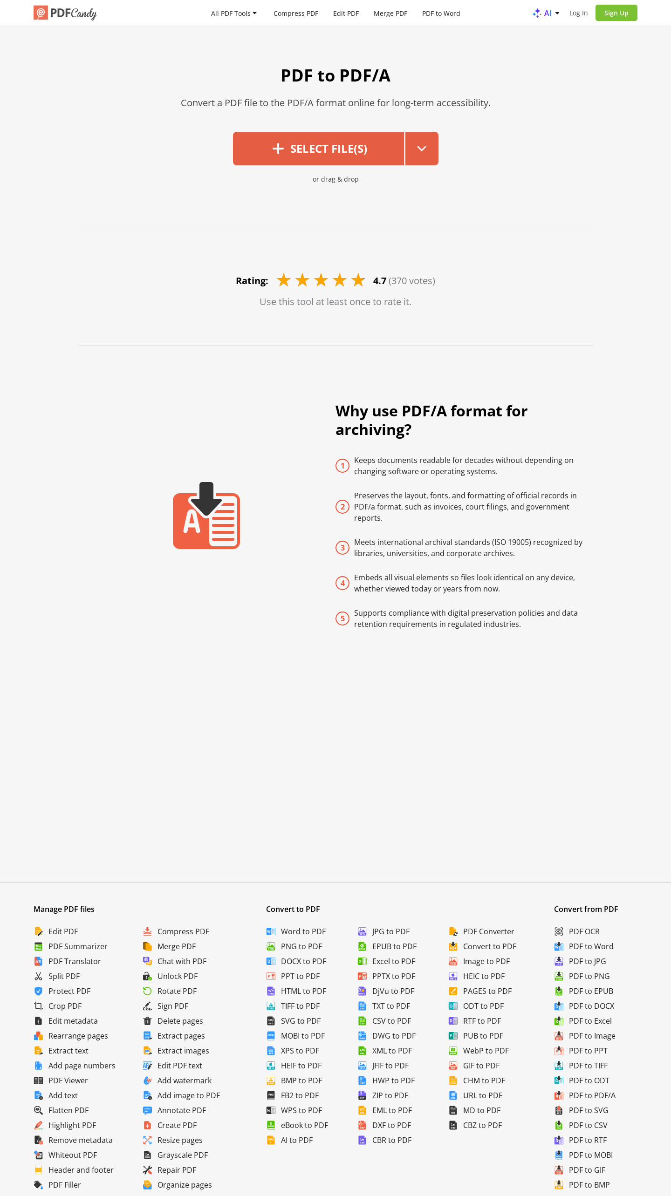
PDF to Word (441, 12)
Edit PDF (346, 12)
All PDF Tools (231, 12)
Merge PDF (390, 12)
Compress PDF (296, 12)
